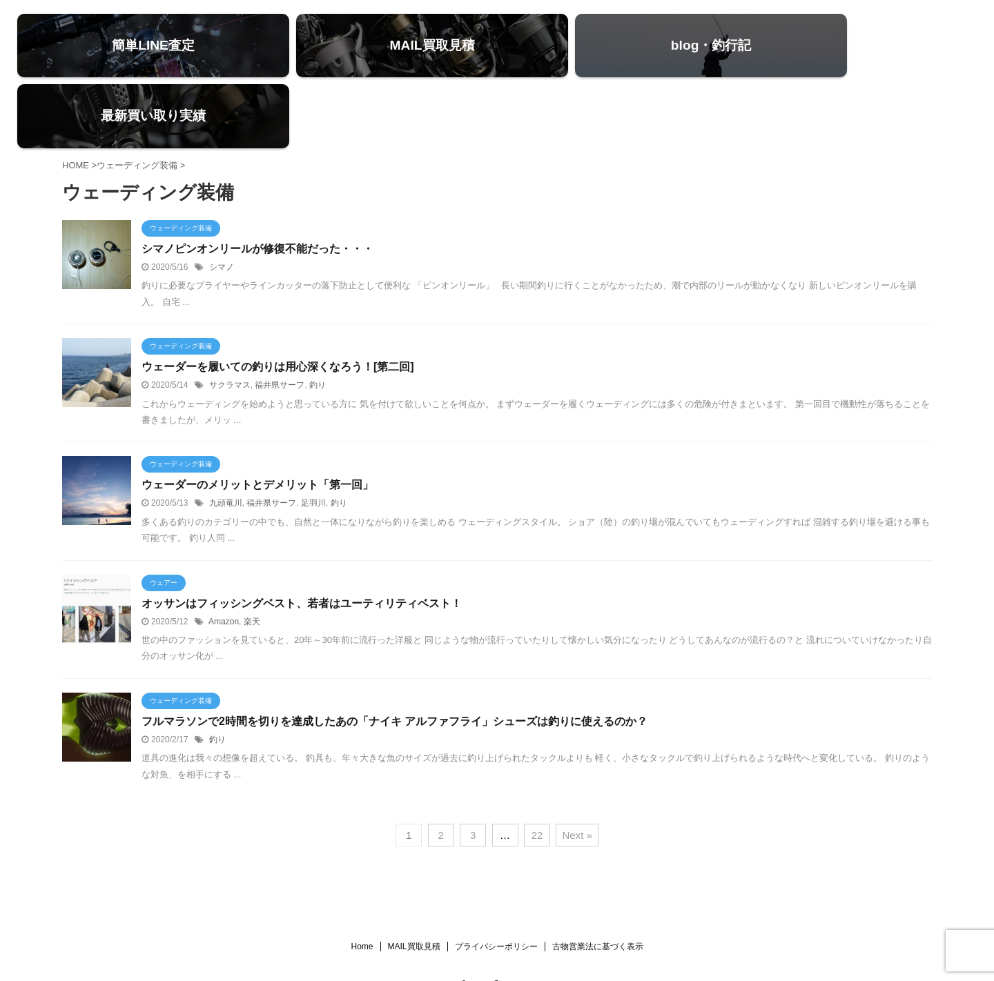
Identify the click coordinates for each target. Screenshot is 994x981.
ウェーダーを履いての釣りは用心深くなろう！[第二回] (278, 302)
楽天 (252, 556)
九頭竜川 (225, 438)
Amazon (223, 556)
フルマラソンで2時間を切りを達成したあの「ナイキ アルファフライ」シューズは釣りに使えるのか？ (394, 656)
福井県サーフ (279, 320)
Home (362, 881)
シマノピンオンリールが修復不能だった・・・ (257, 184)
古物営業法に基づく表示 (597, 881)
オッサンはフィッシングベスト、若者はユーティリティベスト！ (302, 538)
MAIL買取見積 (414, 881)
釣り (317, 320)
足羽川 (313, 438)
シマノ (221, 202)
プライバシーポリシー (496, 881)
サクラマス (230, 320)
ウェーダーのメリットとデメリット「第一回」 (257, 420)
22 (537, 769)
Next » (577, 769)
